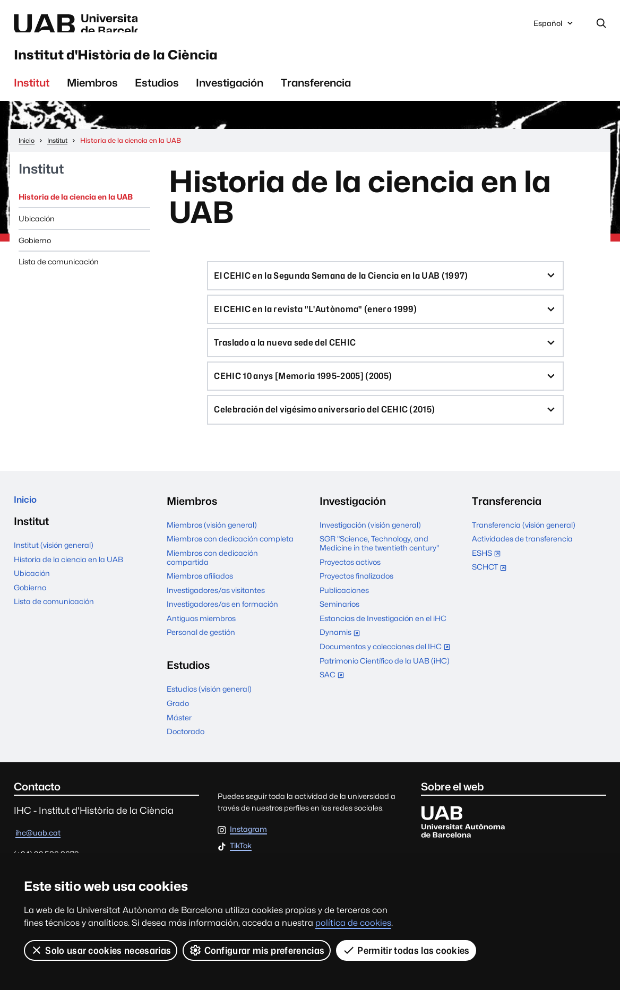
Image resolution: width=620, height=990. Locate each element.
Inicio (27, 524)
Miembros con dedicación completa (230, 561)
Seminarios (339, 627)
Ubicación (37, 229)
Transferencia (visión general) (523, 548)
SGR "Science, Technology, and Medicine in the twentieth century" (379, 566)
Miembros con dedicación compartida (212, 581)
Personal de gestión (201, 655)
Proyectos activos (350, 585)
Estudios (157, 93)
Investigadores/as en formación (222, 627)
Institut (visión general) (53, 571)
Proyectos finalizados (356, 599)
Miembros (92, 93)
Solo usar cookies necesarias (100, 950)
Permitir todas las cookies (406, 950)
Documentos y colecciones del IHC (386, 671)
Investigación (229, 93)
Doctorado (185, 754)
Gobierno (35, 250)
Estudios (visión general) (209, 712)
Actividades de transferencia (522, 561)
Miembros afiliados (200, 599)
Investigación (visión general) (370, 548)
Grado (178, 726)
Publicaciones (344, 613)
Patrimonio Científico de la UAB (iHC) (385, 683)
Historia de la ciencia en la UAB (76, 207)
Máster (179, 740)
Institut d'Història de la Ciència (161, 61)
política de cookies (353, 923)
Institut (31, 93)
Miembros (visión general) (212, 548)
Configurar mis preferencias (257, 950)
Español (554, 27)
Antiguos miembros (201, 641)
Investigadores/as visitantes (216, 613)
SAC (332, 697)
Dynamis (342, 656)
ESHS (488, 577)
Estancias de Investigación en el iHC (383, 641)
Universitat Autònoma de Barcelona (112, 25)
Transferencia (316, 93)
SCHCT (491, 591)
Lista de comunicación (59, 272)
